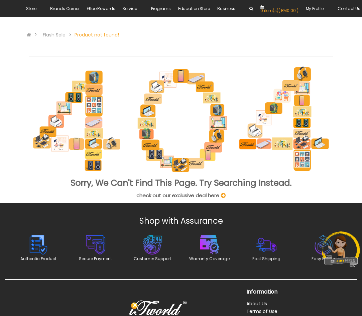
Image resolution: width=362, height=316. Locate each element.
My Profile (315, 8)
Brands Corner (64, 8)
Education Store (194, 8)
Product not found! (97, 35)
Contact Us (349, 8)
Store (31, 8)
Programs (161, 8)
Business (226, 8)
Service (129, 8)
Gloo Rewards (101, 8)
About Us (256, 303)
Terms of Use (261, 311)
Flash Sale (54, 35)
